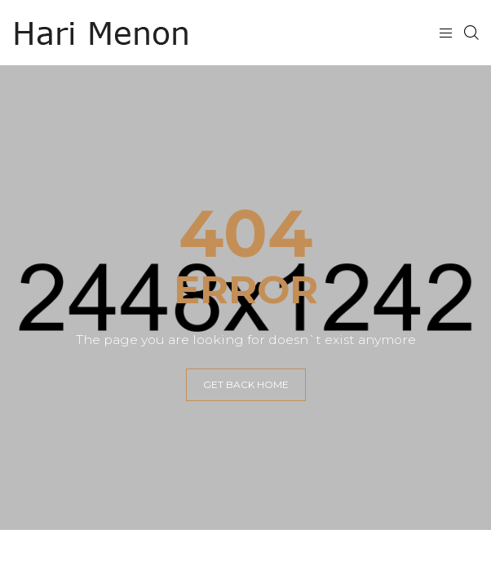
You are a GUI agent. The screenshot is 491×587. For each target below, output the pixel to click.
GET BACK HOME (246, 384)
